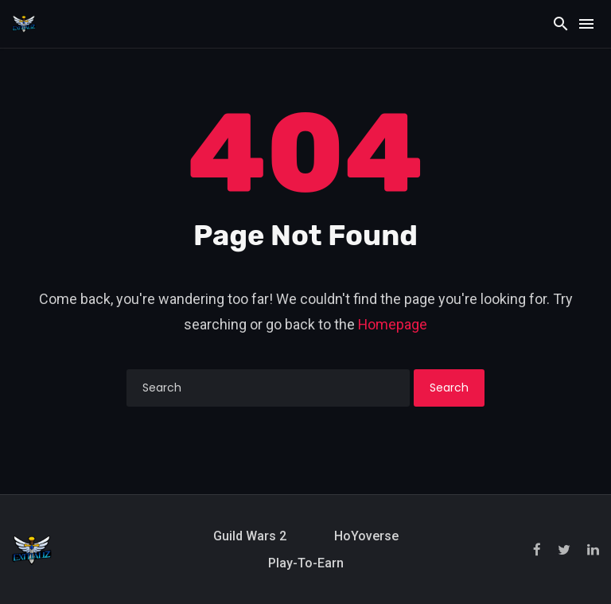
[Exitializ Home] (24, 23)
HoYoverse (366, 536)
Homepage (392, 324)
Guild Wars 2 (249, 536)
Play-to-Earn (306, 563)
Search (449, 388)
